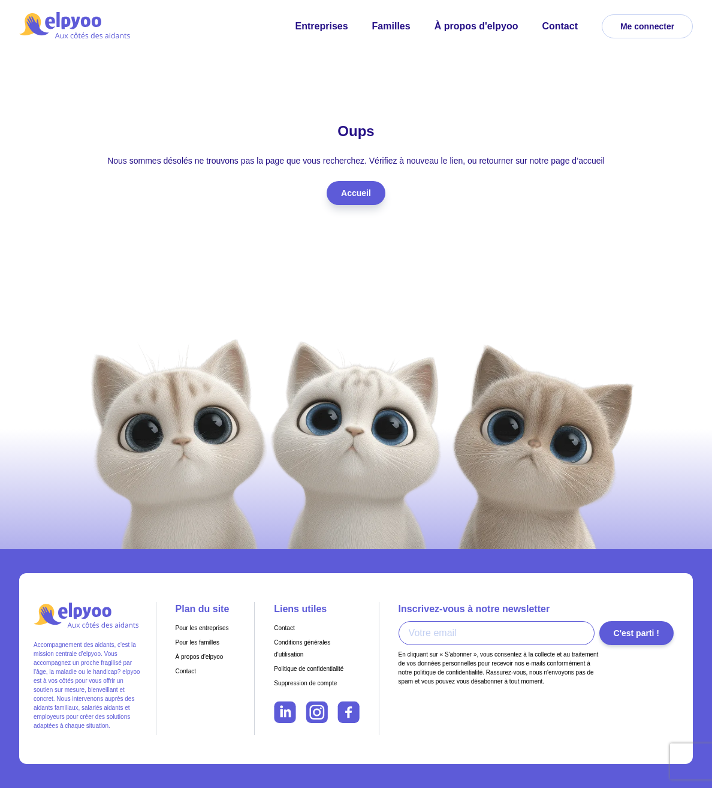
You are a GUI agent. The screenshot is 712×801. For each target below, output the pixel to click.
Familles (391, 26)
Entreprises (321, 26)
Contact (560, 26)
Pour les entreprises (202, 628)
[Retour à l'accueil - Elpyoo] (76, 26)
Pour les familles (197, 642)
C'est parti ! (636, 633)
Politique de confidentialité (308, 669)
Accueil (356, 193)
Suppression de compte (305, 683)
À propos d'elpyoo (476, 26)
